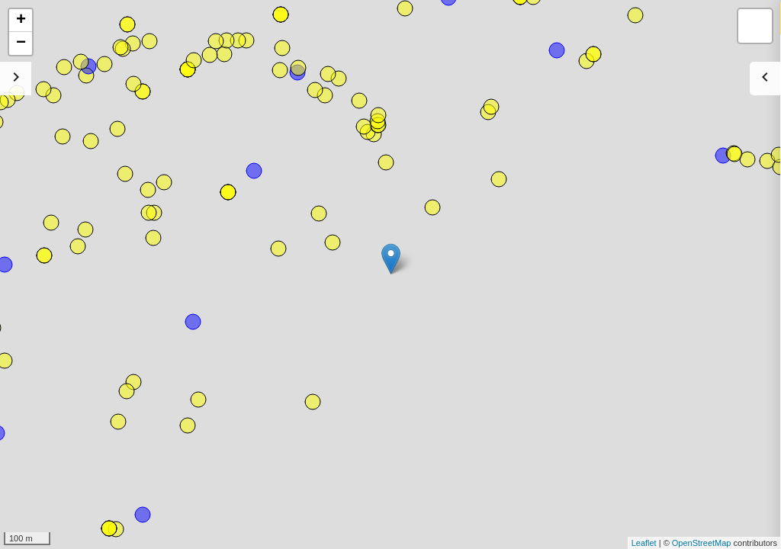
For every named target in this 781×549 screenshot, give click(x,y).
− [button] (21, 43)
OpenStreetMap (701, 542)
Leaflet (644, 542)
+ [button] (21, 20)
